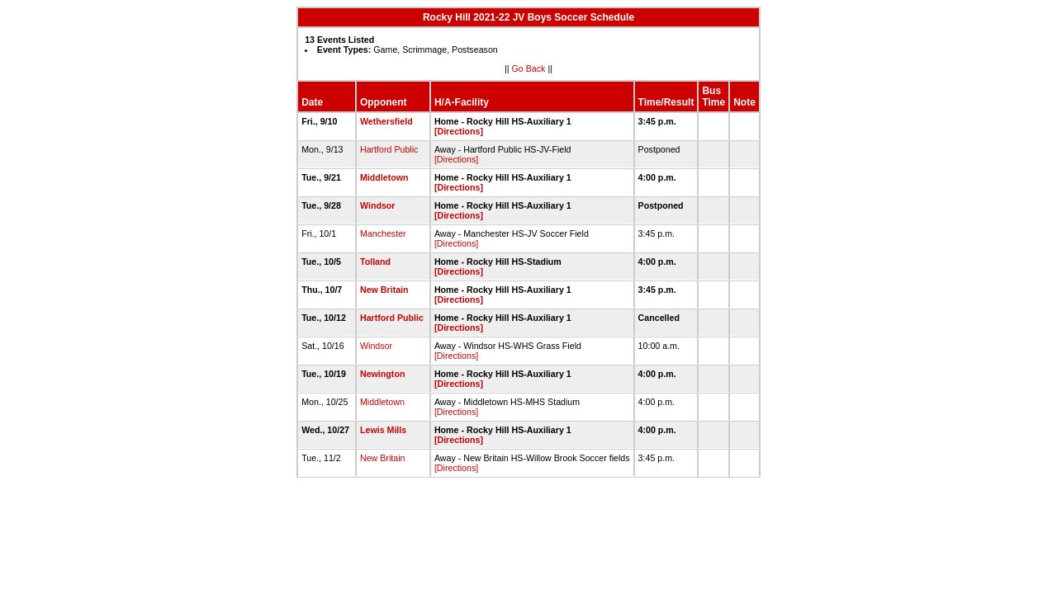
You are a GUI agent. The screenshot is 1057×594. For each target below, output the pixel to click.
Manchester (383, 233)
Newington (382, 374)
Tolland (375, 261)
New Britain (384, 290)
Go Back (529, 68)
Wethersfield (386, 121)
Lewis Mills (383, 430)
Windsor (378, 205)
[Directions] (458, 131)
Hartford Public (389, 149)
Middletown (384, 177)
